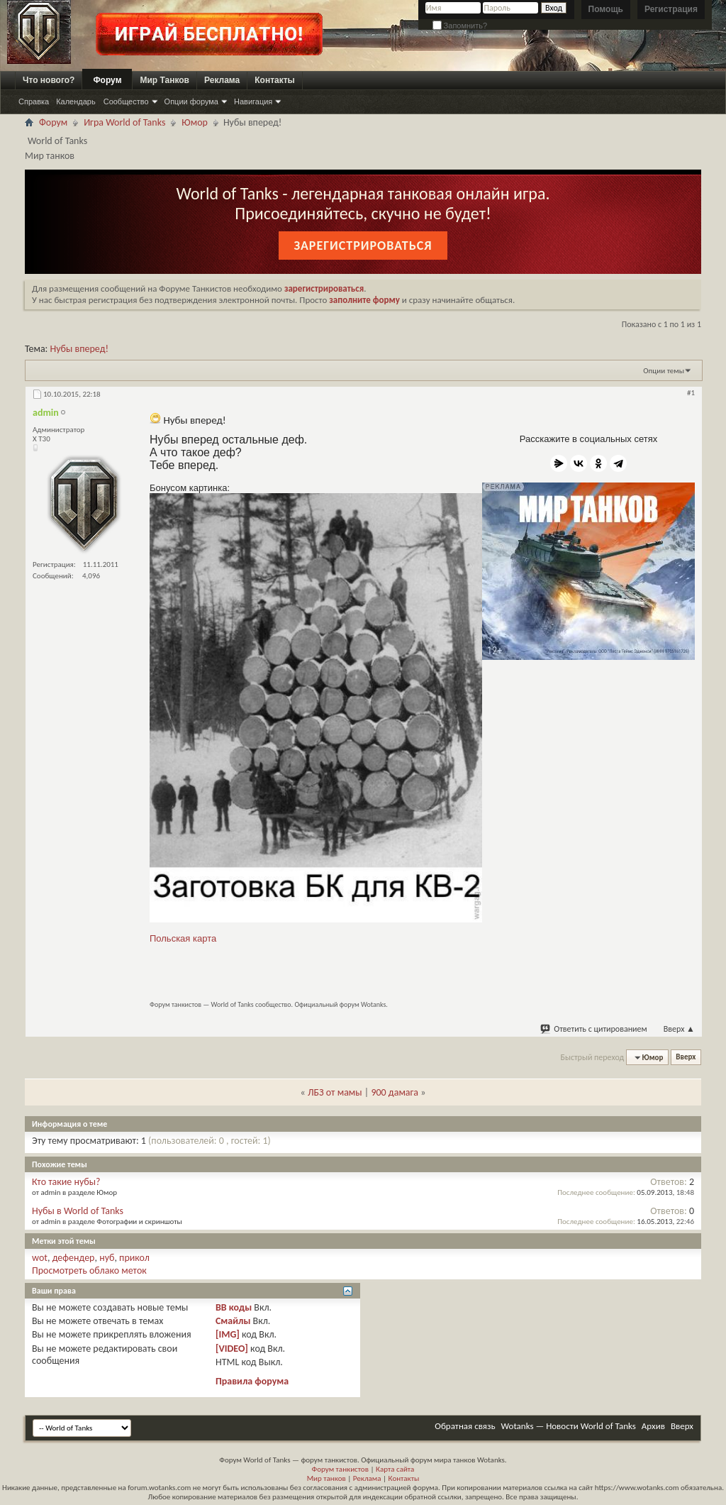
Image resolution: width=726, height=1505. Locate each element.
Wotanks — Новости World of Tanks (568, 1426)
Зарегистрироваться (363, 245)
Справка (33, 101)
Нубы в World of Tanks (77, 1211)
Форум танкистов (340, 1469)
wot (40, 1258)
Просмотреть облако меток (89, 1270)
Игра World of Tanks (124, 122)
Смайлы (233, 1321)
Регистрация (671, 9)
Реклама (222, 80)
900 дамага (394, 1092)
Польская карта (183, 938)
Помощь (605, 9)
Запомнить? (460, 25)
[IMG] (228, 1334)
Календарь (76, 101)
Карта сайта (395, 1469)
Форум (107, 80)
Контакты (275, 80)
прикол (134, 1258)
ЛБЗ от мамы (335, 1092)
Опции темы (663, 370)
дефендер (73, 1258)
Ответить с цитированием (594, 1029)
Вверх (679, 1029)
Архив (653, 1426)
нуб (106, 1258)
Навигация (253, 101)
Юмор (195, 122)
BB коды (234, 1307)
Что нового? (48, 80)
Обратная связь (465, 1426)
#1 (691, 392)
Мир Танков (164, 80)
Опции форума (191, 101)
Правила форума (252, 1381)
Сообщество (126, 101)
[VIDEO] (232, 1349)
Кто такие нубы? (66, 1182)
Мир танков (326, 1478)
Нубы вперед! (79, 349)
